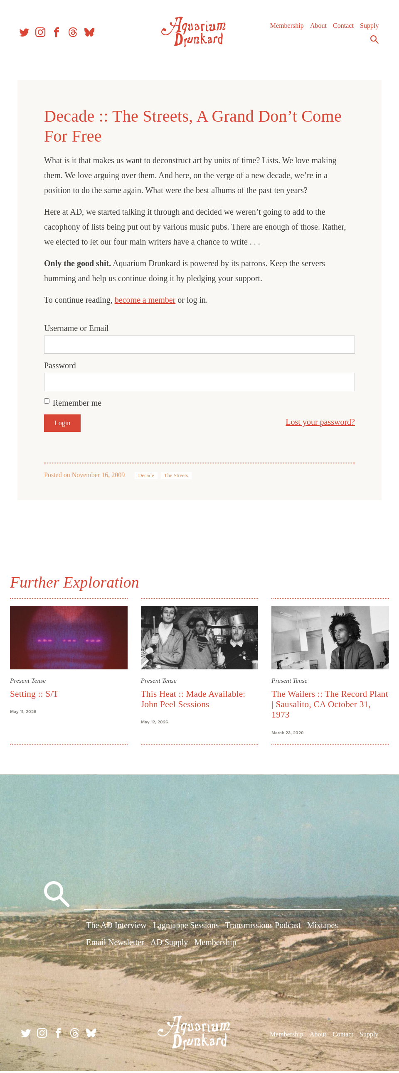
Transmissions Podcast (262, 928)
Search (372, 43)
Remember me (77, 402)
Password (60, 365)
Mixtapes (322, 928)
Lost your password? (320, 421)
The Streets (176, 475)
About (316, 28)
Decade (146, 475)
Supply (367, 28)
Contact (341, 28)
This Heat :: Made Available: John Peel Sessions (194, 698)
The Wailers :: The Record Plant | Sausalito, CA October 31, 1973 (324, 703)
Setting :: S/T (37, 693)
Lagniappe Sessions (186, 928)
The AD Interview (116, 928)
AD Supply (169, 946)
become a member (145, 299)
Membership (285, 28)
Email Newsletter (115, 946)
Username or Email (76, 328)
